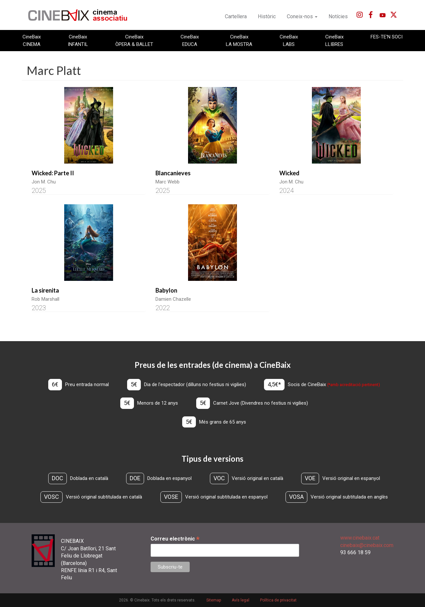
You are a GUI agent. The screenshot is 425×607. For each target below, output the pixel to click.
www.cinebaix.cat (359, 538)
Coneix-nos (302, 16)
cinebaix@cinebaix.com (366, 545)
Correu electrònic (175, 538)
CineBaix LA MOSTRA (239, 40)
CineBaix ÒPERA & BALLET (134, 40)
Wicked (289, 173)
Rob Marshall (45, 299)
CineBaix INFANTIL (78, 40)
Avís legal (240, 600)
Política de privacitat (278, 600)
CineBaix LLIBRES (334, 40)
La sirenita (45, 290)
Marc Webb (167, 182)
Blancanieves (173, 173)
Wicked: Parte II (53, 173)
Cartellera (236, 16)
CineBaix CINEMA (31, 40)
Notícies (338, 16)
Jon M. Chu (44, 182)
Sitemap (213, 600)
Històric (267, 16)
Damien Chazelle (173, 299)
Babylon (166, 290)
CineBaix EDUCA (190, 40)
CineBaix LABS (289, 40)
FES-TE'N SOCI (387, 37)
